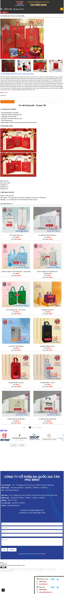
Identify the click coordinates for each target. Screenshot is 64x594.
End (40, 427)
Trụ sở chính (13, 445)
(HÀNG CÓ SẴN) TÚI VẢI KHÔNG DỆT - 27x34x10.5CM (47, 272)
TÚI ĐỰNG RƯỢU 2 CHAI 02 (16, 382)
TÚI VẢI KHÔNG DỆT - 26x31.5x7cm (16, 310)
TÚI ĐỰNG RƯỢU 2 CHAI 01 (47, 346)
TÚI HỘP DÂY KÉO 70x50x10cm (16, 419)
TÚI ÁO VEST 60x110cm (16, 235)
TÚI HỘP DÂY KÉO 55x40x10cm (47, 235)
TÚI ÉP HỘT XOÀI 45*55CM (16, 346)
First (24, 427)
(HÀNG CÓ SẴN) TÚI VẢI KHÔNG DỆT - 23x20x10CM (16, 271)
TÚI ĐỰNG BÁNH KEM (47, 310)
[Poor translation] (4, 568)
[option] (8, 65)
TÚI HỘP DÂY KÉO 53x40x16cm (47, 419)
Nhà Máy (22, 445)
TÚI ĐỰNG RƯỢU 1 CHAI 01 (47, 382)
